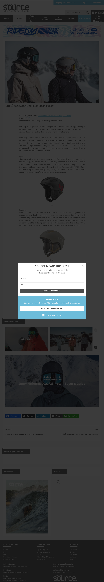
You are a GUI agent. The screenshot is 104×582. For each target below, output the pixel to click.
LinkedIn (59, 315)
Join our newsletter (52, 291)
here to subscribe (34, 303)
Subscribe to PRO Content (52, 308)
